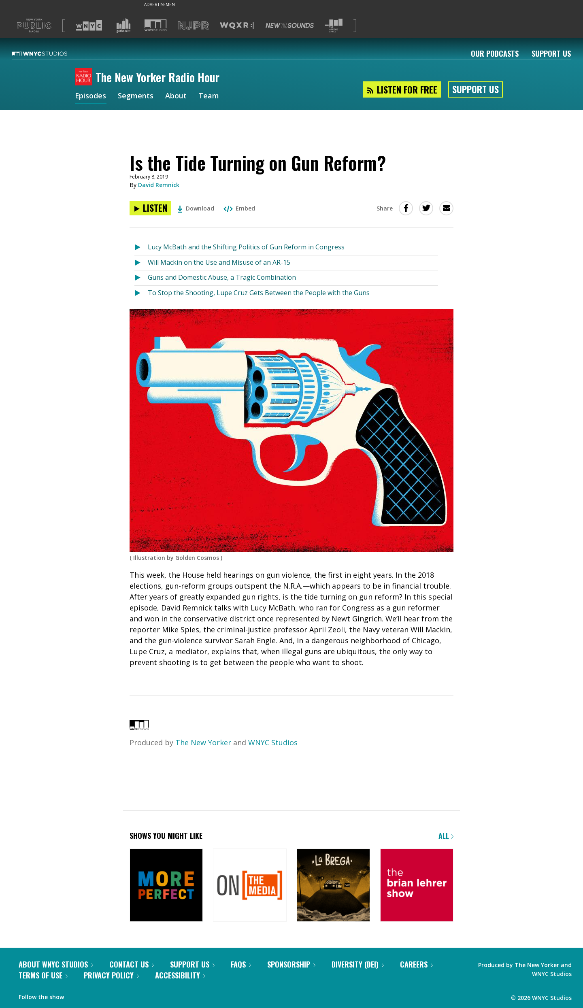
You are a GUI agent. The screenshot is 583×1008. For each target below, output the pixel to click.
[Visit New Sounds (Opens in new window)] (290, 25)
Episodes (90, 96)
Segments (136, 96)
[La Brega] (333, 886)
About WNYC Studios (56, 964)
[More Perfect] (166, 886)
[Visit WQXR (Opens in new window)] (237, 26)
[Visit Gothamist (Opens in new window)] (123, 25)
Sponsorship (291, 964)
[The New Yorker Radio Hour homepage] (85, 77)
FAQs (241, 964)
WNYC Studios (273, 742)
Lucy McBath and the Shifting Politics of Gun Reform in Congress (246, 246)
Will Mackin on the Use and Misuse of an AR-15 (219, 262)
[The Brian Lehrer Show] (416, 886)
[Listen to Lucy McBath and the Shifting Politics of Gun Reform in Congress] (141, 247)
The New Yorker (203, 742)
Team (209, 96)
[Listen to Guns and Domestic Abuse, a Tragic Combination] (141, 277)
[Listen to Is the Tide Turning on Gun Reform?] (150, 208)
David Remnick (158, 185)
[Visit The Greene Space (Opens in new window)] (334, 26)
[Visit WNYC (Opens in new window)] (89, 25)
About (176, 96)
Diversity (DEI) (358, 964)
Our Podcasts (495, 53)
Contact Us (131, 964)
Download (195, 208)
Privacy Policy (111, 975)
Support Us (551, 53)
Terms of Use (43, 975)
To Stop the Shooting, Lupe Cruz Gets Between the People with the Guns (259, 292)
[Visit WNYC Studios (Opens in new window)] (156, 25)
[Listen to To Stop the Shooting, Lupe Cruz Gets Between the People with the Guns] (141, 293)
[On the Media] (249, 886)
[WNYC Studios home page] (49, 53)
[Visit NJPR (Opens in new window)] (193, 25)
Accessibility (180, 975)
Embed (239, 208)
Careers (416, 964)
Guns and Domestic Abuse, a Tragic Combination (222, 277)
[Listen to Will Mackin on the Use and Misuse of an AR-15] (141, 262)
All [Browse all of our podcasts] (445, 835)
